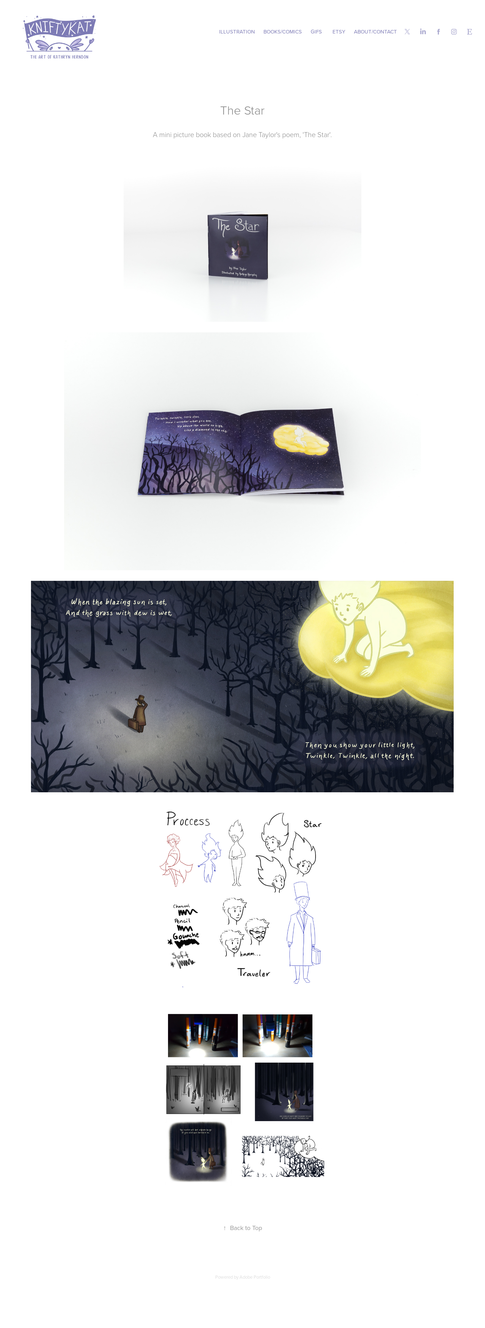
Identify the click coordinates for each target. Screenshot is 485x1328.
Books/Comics (282, 31)
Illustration (237, 31)
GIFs (316, 31)
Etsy (338, 31)
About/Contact (375, 31)
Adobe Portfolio (255, 1277)
